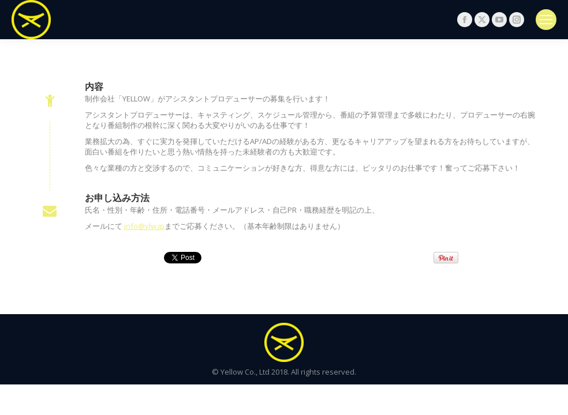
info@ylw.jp (144, 226)
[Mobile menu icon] (546, 19)
